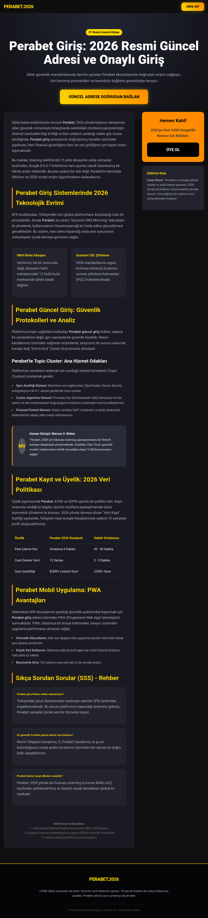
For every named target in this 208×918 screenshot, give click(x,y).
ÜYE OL (173, 149)
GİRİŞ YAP (192, 6)
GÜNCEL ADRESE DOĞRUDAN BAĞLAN (104, 96)
